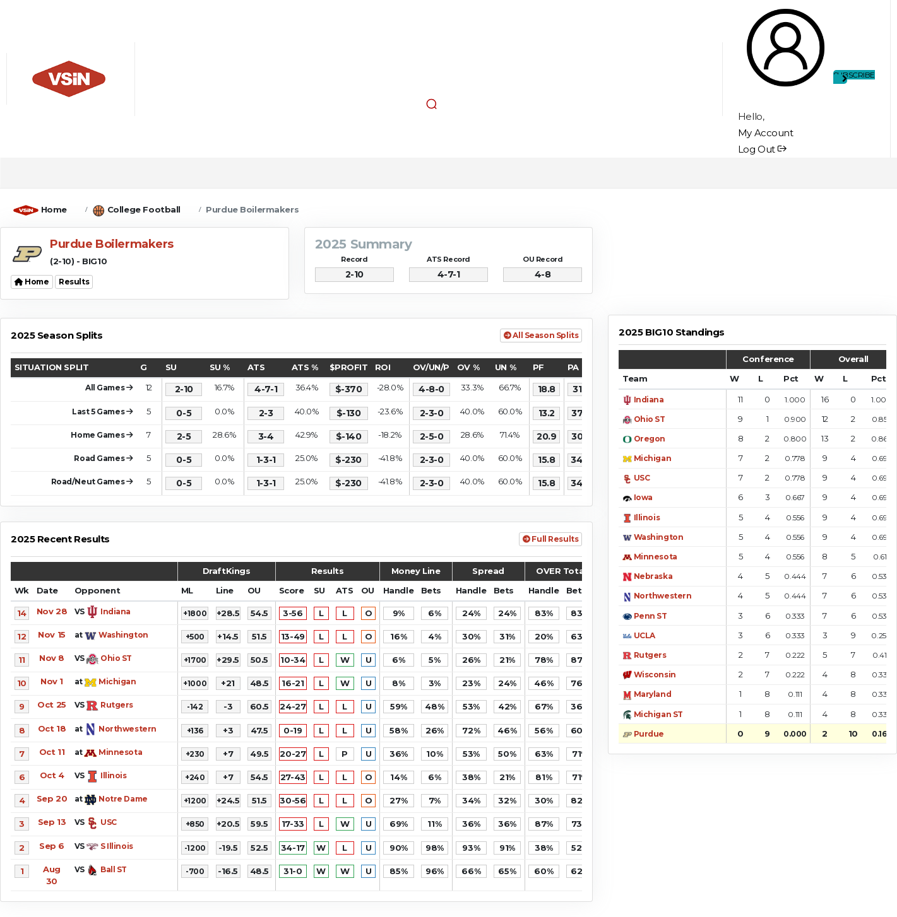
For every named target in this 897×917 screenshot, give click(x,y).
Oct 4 (52, 775)
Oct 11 (51, 752)
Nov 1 (51, 681)
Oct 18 (52, 728)
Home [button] (32, 281)
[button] (432, 104)
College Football (144, 209)
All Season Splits (541, 335)
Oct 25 (51, 704)
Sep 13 (52, 822)
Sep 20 (52, 798)
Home (54, 209)
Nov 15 (51, 634)
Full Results (550, 539)
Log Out (762, 149)
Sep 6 (51, 846)
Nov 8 (51, 658)
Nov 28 (52, 611)
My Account (765, 133)
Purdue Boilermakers (252, 209)
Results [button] (74, 281)
